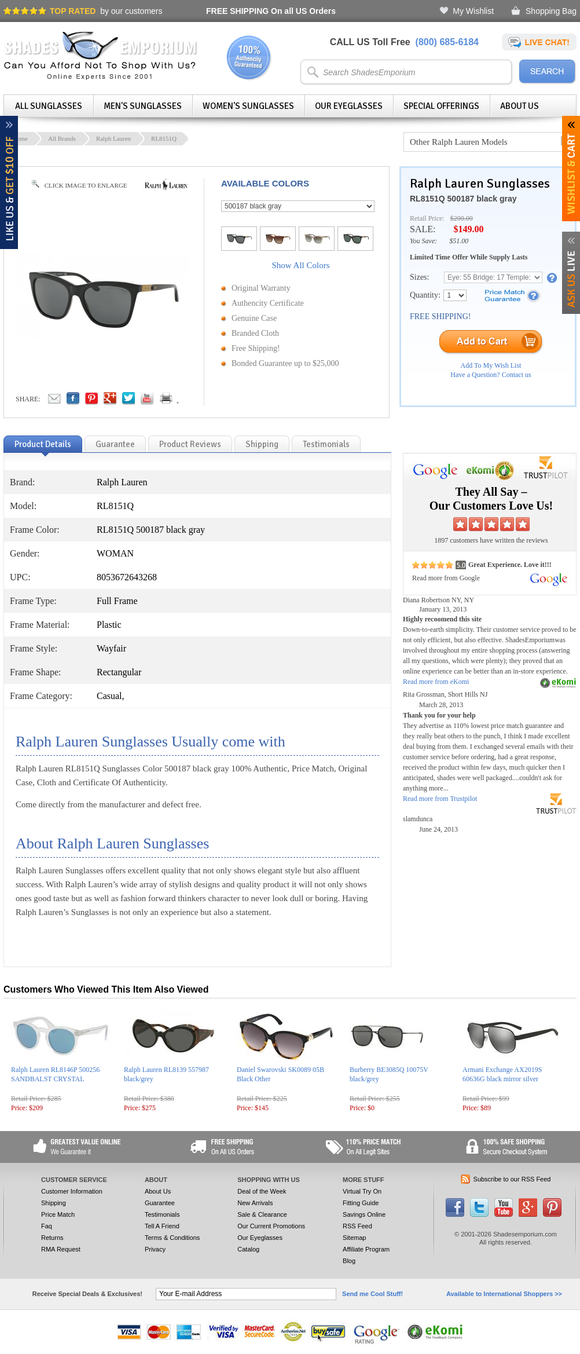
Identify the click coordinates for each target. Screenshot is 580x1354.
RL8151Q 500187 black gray (463, 198)
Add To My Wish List (491, 365)
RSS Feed (357, 1226)
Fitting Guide (361, 1202)
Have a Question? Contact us (490, 375)
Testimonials (162, 1214)
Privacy (155, 1249)
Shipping (53, 1202)
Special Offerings (441, 106)
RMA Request (60, 1249)
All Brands (62, 138)
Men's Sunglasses (143, 106)
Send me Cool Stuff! (372, 1293)
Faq (46, 1226)
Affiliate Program (366, 1249)
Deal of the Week (261, 1191)
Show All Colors (300, 265)
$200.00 (461, 218)
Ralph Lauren (113, 138)
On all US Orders (271, 11)
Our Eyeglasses (349, 106)
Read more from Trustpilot (440, 799)
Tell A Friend (162, 1226)
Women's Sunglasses (248, 106)
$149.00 (468, 229)
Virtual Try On (362, 1191)
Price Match (58, 1214)
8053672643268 (127, 577)
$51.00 (458, 241)
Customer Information (71, 1191)
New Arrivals (255, 1202)
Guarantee (160, 1202)
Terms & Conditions (172, 1237)
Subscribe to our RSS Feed (512, 1179)
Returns (52, 1237)
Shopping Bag (551, 11)
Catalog (248, 1249)
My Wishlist (473, 11)
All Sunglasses (48, 106)
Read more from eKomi (436, 682)
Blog (349, 1260)
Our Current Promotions (271, 1226)
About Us (519, 106)
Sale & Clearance (262, 1214)
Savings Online (364, 1214)
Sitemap (354, 1237)
